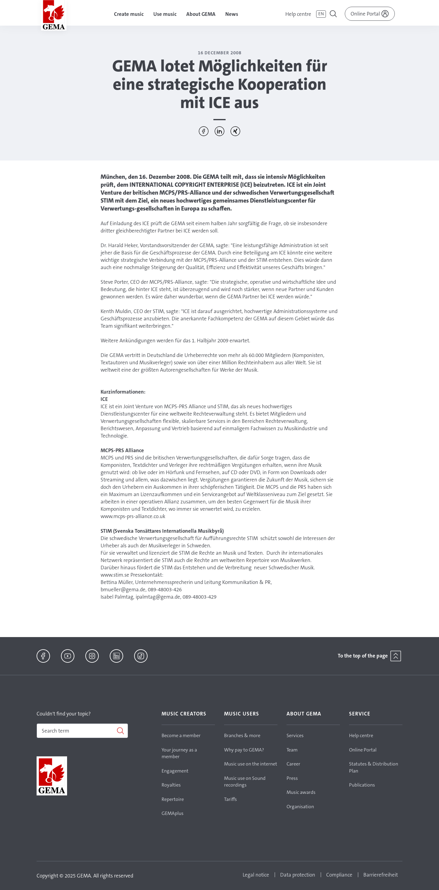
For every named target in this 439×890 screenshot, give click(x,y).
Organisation (300, 806)
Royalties (171, 785)
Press (292, 778)
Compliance (339, 874)
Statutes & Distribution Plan (373, 767)
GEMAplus (173, 813)
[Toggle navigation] (334, 15)
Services (295, 735)
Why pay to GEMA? (244, 750)
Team (292, 750)
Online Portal (363, 750)
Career (293, 764)
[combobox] (82, 730)
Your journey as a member (179, 753)
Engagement (175, 771)
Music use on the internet (250, 764)
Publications (362, 785)
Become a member (181, 735)
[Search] (82, 730)
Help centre (298, 14)
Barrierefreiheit (380, 874)
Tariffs (230, 799)
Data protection (297, 874)
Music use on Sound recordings (245, 781)
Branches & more (242, 735)
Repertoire (173, 799)
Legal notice (256, 874)
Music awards (301, 792)
